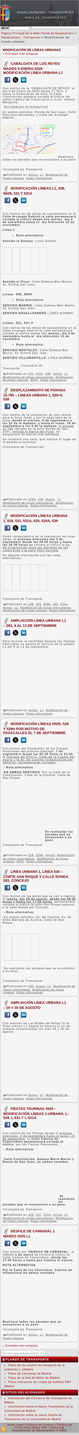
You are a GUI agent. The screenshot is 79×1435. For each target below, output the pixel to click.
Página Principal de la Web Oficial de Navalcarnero (37, 33)
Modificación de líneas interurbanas (28, 377)
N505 (34, 380)
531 (31, 373)
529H (32, 499)
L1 (41, 174)
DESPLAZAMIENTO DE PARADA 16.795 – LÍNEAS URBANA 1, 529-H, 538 (34, 394)
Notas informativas (39, 178)
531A (39, 373)
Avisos (33, 174)
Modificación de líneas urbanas (25, 610)
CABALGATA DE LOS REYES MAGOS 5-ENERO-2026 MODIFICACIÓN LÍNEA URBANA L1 (33, 68)
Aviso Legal (15, 1424)
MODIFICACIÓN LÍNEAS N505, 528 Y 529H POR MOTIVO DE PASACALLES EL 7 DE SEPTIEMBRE (36, 728)
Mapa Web (40, 1427)
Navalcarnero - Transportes (45, 12)
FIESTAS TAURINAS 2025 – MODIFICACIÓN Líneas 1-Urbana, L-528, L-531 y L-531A (36, 1113)
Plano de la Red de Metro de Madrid (33, 1377)
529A (46, 604)
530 (31, 986)
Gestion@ (57, 1427)
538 (48, 373)
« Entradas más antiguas (20, 53)
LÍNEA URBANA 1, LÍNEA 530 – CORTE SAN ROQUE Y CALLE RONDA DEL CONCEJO (35, 875)
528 (31, 604)
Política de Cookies (40, 1424)
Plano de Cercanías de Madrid (29, 1373)
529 (38, 604)
